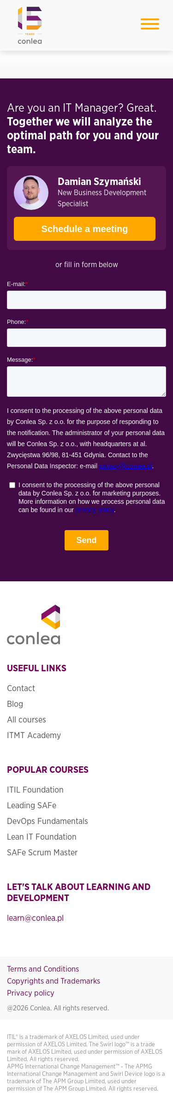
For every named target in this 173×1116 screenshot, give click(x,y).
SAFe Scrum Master (42, 853)
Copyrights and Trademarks (53, 981)
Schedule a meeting (71, 225)
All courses (26, 720)
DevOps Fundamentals (47, 822)
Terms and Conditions (43, 969)
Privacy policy (30, 993)
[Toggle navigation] (150, 26)
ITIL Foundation (35, 790)
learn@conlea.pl (35, 918)
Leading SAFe (31, 806)
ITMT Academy (34, 736)
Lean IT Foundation (42, 837)
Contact (21, 689)
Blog (15, 704)
